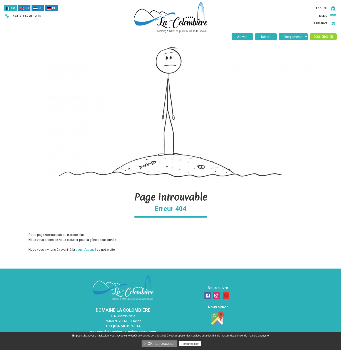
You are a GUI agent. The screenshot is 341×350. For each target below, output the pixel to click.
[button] (328, 16)
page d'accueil (86, 250)
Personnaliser (190, 343)
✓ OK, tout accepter (159, 343)
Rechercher (323, 37)
